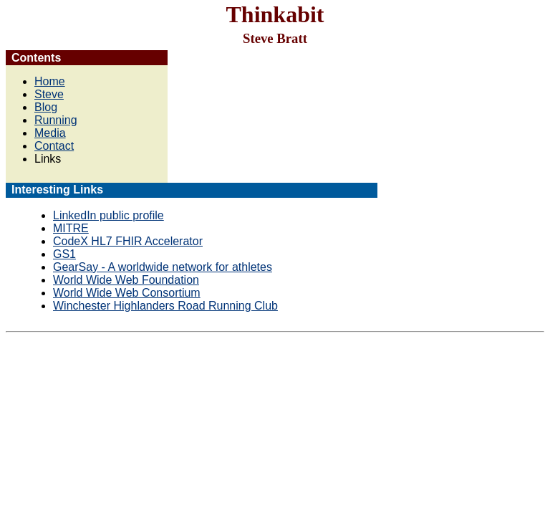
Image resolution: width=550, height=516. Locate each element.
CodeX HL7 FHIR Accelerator (128, 241)
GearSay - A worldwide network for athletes (162, 267)
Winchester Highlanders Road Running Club (165, 306)
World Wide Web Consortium (127, 293)
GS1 (64, 254)
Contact (54, 146)
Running (55, 120)
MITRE (71, 228)
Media (50, 133)
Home (49, 81)
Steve (49, 94)
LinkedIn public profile (108, 215)
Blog (45, 107)
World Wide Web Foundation (126, 280)
